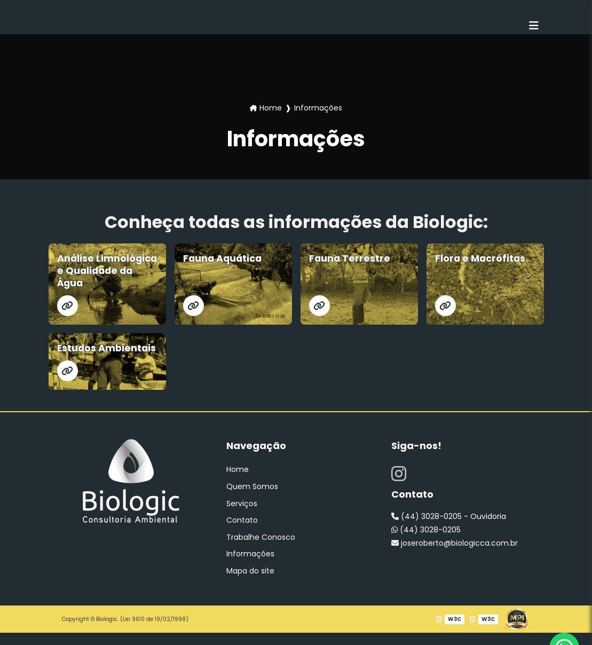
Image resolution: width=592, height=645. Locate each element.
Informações (250, 566)
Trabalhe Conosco (260, 550)
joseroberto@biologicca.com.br (454, 557)
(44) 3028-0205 (426, 544)
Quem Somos (252, 500)
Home (270, 108)
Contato (242, 533)
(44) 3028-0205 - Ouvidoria (448, 530)
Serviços (241, 517)
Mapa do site (250, 583)
